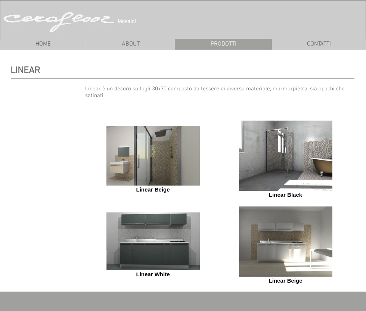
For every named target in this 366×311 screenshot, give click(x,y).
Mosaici (127, 21)
